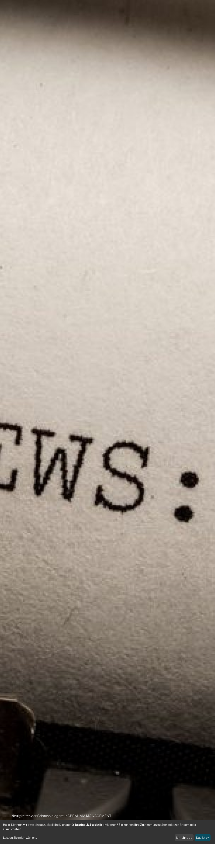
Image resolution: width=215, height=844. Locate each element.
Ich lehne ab (184, 837)
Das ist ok (202, 837)
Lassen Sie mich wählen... (20, 837)
